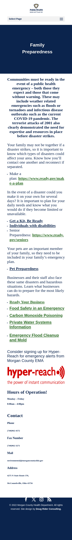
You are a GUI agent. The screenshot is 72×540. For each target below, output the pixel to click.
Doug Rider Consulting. (48, 509)
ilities (51, 225)
